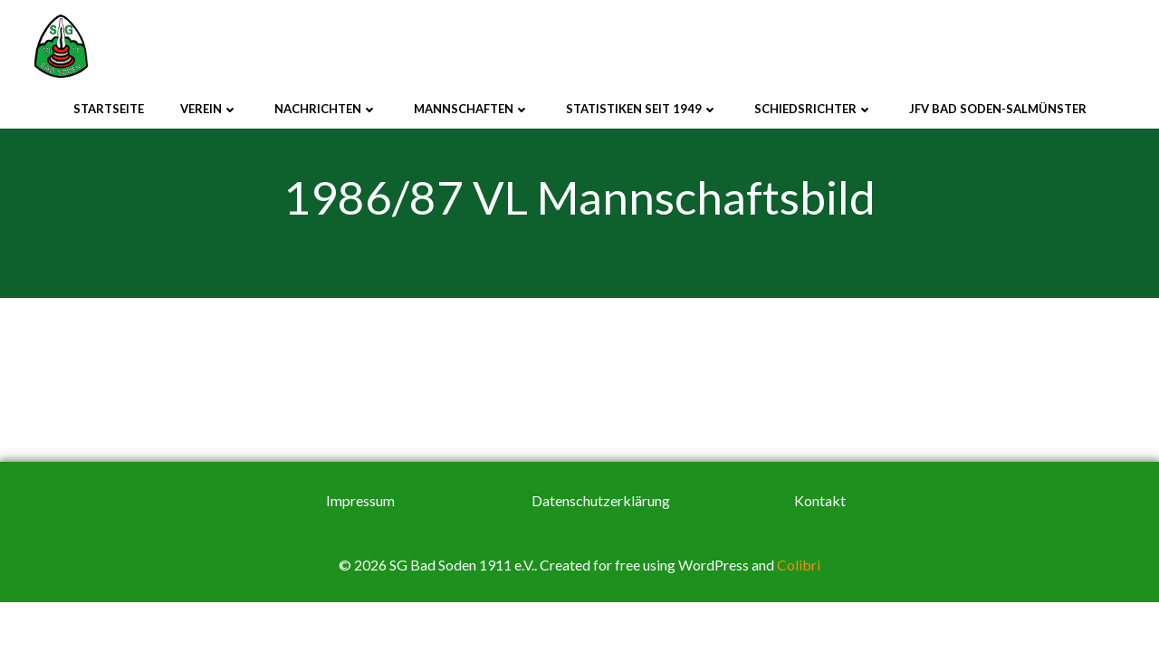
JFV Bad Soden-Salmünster (998, 108)
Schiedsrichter (813, 108)
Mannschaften (472, 108)
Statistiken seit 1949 (642, 108)
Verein (209, 108)
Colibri (798, 567)
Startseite (108, 108)
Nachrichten (326, 108)
